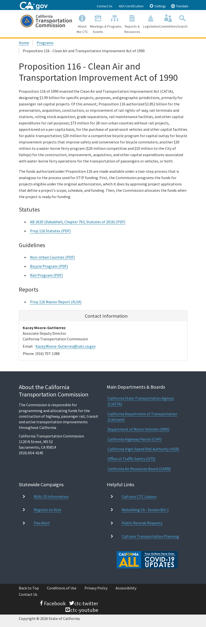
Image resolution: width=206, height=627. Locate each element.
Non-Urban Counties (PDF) (52, 257)
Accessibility (126, 588)
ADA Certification (131, 6)
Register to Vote (47, 509)
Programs (115, 21)
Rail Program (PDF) (46, 275)
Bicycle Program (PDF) (49, 266)
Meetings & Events (98, 23)
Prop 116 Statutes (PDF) (50, 230)
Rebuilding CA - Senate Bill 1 (145, 509)
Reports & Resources (132, 23)
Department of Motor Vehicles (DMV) (138, 429)
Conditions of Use (61, 588)
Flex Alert (42, 522)
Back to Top (29, 588)
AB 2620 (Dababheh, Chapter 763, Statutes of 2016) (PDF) (77, 221)
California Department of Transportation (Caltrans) (142, 416)
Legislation (151, 21)
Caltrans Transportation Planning (150, 536)
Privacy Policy (96, 588)
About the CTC (82, 23)
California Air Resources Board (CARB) (139, 468)
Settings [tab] (157, 6)
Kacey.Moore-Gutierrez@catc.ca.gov (65, 346)
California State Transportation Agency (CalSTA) (141, 401)
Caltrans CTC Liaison (139, 496)
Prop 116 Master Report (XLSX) (55, 301)
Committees (168, 21)
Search (182, 21)
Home (24, 42)
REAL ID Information (51, 496)
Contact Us (104, 6)
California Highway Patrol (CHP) (135, 439)
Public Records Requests (142, 522)
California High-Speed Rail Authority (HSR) (143, 448)
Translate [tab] (179, 6)
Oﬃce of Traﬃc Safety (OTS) (131, 458)
